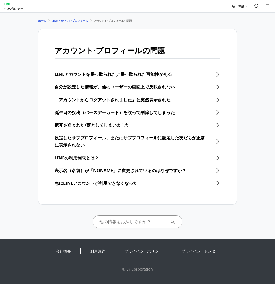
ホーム (42, 21)
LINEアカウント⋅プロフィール (70, 21)
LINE (7, 4)
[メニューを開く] (267, 6)
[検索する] (256, 6)
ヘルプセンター (13, 8)
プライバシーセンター (200, 251)
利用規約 (97, 251)
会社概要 (63, 251)
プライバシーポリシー (143, 251)
